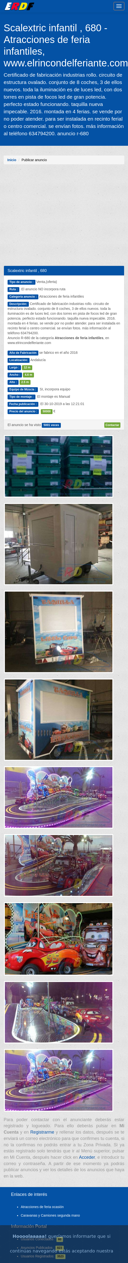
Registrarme (42, 1132)
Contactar (112, 425)
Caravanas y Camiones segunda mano (50, 1215)
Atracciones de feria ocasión (42, 1207)
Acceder (87, 1157)
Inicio (11, 160)
